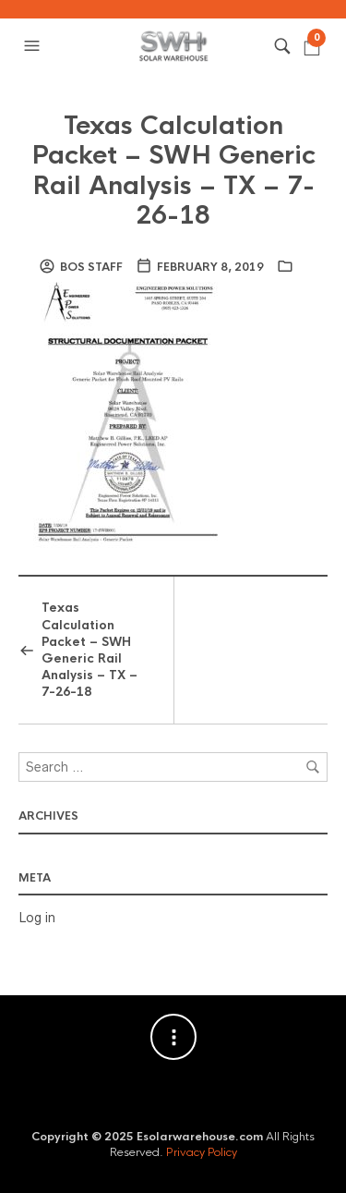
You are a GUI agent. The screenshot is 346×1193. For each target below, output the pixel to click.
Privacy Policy (201, 1152)
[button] (34, 46)
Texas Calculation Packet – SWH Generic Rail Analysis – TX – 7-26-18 (173, 170)
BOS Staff (91, 267)
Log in (36, 917)
